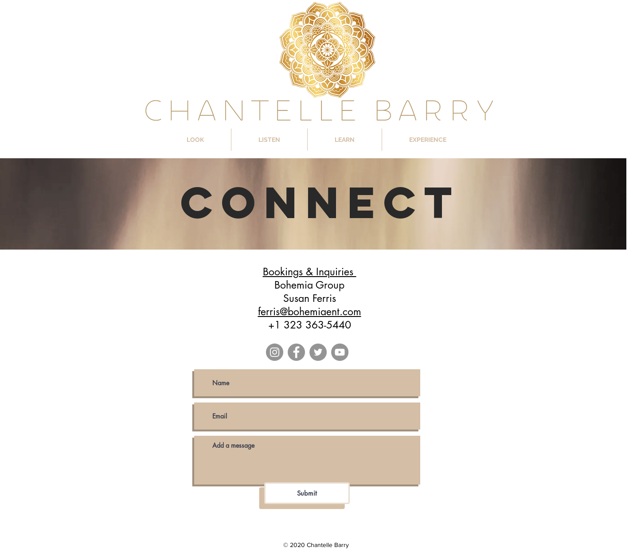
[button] (195, 140)
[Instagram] (274, 352)
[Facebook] (296, 352)
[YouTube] (339, 352)
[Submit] (307, 493)
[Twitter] (318, 352)
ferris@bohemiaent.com (309, 311)
